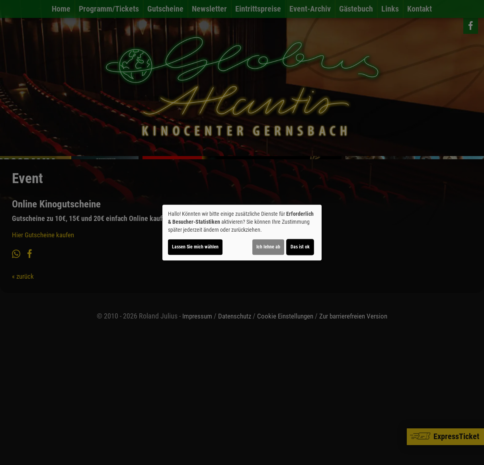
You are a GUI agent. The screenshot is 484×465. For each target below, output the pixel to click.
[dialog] (242, 232)
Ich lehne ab (268, 247)
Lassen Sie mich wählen (195, 247)
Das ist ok (300, 247)
